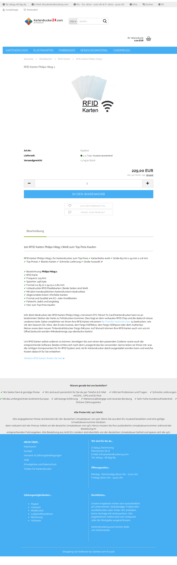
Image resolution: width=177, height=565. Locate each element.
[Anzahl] (88, 183)
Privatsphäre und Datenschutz (40, 464)
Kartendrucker (17, 50)
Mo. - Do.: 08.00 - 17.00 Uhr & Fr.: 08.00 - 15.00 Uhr (99, 4)
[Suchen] (105, 21)
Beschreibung (35, 231)
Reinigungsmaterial (94, 50)
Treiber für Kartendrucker (38, 469)
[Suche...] (73, 21)
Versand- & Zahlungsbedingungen (43, 455)
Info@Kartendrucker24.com (114, 454)
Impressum (30, 446)
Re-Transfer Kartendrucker (116, 321)
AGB (26, 460)
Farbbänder (67, 50)
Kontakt (28, 451)
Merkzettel (31, 10)
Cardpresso (121, 50)
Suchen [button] (148, 4)
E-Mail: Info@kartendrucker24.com (50, 4)
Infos (133, 4)
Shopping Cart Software (76, 551)
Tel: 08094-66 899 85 (14, 4)
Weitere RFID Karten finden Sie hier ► (44, 358)
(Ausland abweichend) (103, 156)
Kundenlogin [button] (10, 10)
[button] (161, 4)
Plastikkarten (43, 50)
